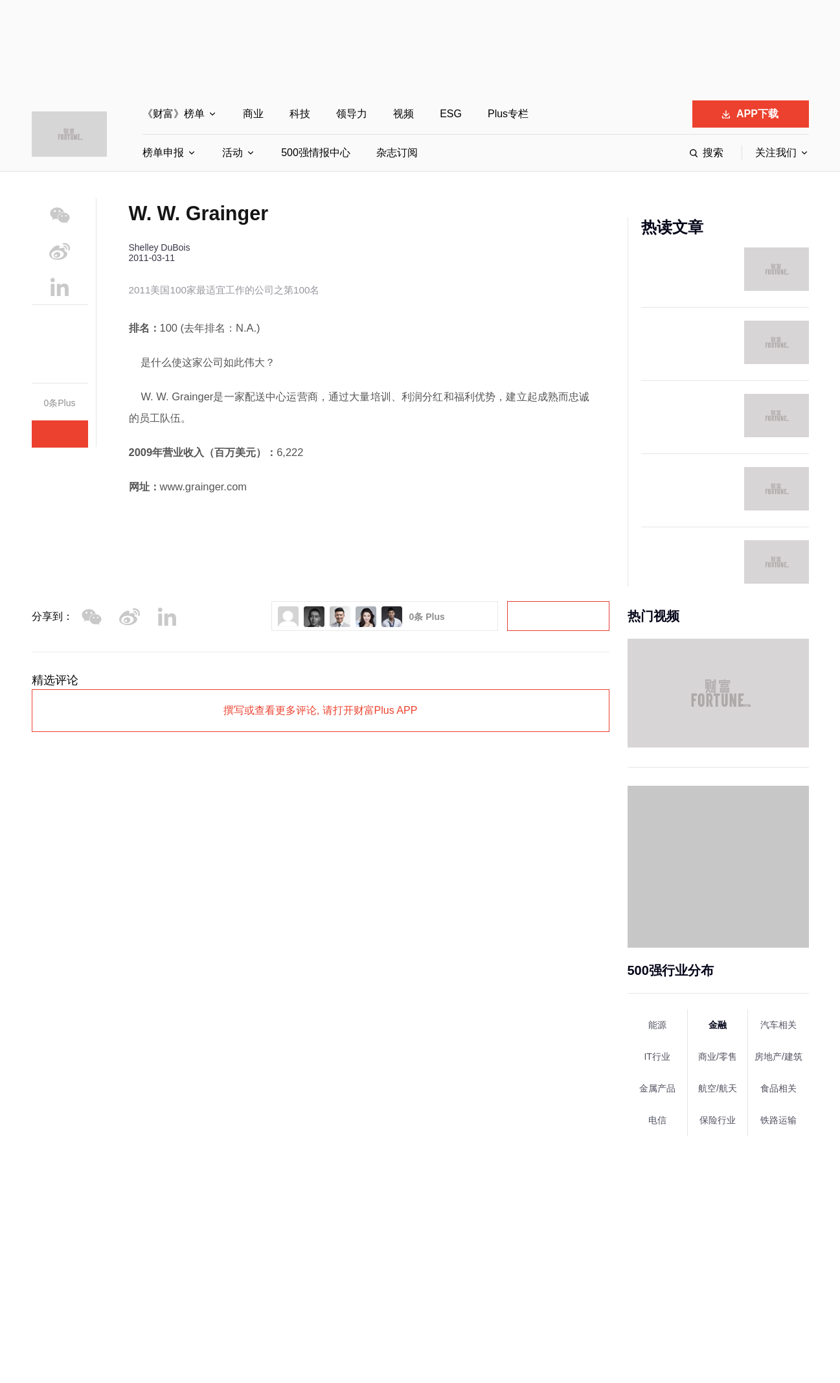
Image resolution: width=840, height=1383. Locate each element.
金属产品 (657, 1088)
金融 (718, 1025)
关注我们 (776, 152)
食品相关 (778, 1088)
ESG (451, 113)
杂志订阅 (397, 152)
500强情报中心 (315, 152)
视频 (403, 113)
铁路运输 (778, 1120)
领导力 (351, 113)
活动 (232, 152)
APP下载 (750, 113)
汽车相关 (778, 1025)
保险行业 (717, 1120)
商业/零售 (717, 1056)
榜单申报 (163, 152)
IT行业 (657, 1056)
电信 (657, 1120)
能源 (657, 1025)
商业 (253, 113)
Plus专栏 (508, 113)
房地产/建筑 (778, 1056)
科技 (299, 113)
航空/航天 (717, 1088)
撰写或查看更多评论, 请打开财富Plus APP (320, 710)
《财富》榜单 (173, 113)
